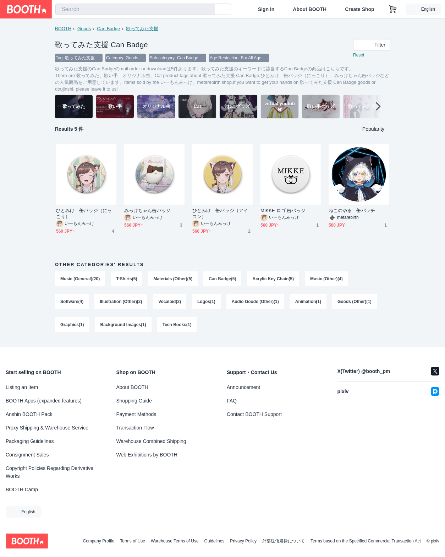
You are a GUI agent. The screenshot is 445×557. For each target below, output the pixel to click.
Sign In (266, 9)
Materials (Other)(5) (173, 279)
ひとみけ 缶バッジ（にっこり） (84, 214)
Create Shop (359, 9)
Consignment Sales (27, 455)
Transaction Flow (135, 428)
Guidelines (214, 541)
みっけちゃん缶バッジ (147, 210)
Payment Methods (136, 414)
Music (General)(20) (80, 279)
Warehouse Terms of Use (175, 541)
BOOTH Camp (22, 489)
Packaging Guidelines (30, 441)
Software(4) (71, 302)
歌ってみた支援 (142, 28)
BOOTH (63, 28)
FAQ (232, 401)
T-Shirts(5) (126, 279)
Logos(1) (206, 302)
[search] (208, 10)
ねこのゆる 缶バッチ (352, 210)
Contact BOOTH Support (254, 414)
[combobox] (135, 9)
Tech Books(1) (177, 326)
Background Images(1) (123, 326)
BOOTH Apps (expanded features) (44, 401)
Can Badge (108, 28)
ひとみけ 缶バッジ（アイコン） (220, 214)
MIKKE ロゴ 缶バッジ (283, 210)
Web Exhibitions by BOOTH (146, 455)
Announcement (243, 387)
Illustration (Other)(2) (121, 302)
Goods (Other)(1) (355, 302)
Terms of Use (132, 541)
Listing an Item (22, 387)
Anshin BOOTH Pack (29, 414)
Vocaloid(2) (170, 302)
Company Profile (98, 541)
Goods (84, 28)
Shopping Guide (134, 401)
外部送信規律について (283, 541)
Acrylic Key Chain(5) (273, 279)
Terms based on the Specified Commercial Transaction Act (366, 541)
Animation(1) (308, 302)
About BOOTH (309, 9)
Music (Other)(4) (327, 279)
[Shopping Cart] (393, 9)
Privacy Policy (243, 541)
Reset (358, 55)
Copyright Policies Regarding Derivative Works (49, 472)
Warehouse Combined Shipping (151, 441)
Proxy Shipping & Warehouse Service (47, 428)
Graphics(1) (72, 326)
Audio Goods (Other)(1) (255, 302)
